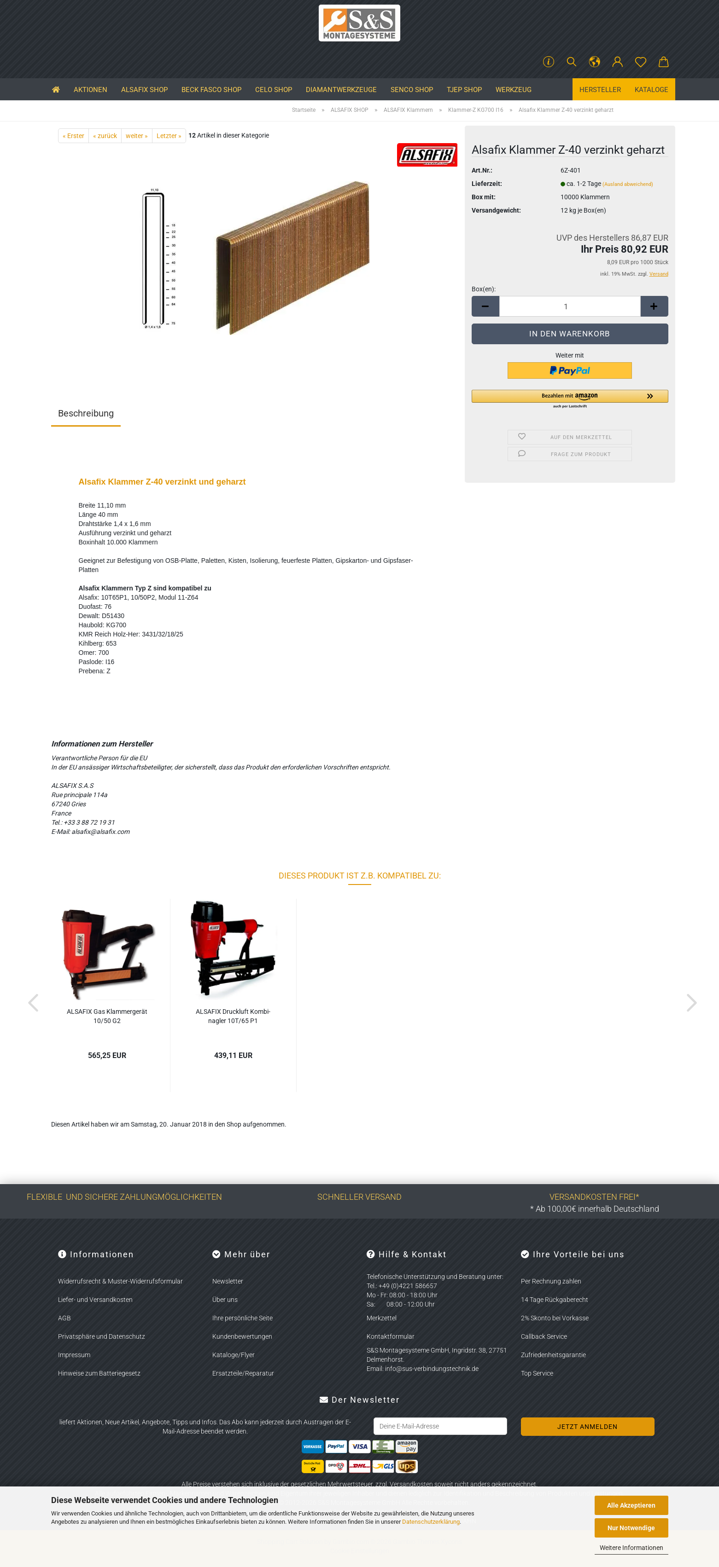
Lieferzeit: (487, 183)
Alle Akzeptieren (631, 1505)
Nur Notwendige (631, 1528)
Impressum (74, 1355)
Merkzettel (382, 1318)
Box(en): (484, 289)
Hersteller (600, 90)
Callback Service (544, 1336)
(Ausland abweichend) (627, 184)
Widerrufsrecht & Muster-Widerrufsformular (120, 1281)
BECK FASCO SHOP (211, 90)
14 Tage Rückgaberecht (554, 1299)
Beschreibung (86, 413)
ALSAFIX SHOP (144, 90)
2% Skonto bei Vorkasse (555, 1318)
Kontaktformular (391, 1336)
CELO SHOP (273, 90)
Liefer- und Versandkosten (95, 1299)
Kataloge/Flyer (233, 1355)
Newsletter (227, 1281)
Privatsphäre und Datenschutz (101, 1336)
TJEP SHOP (464, 90)
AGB (64, 1318)
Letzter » (169, 135)
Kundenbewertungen (242, 1336)
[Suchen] (571, 62)
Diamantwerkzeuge (341, 90)
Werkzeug (514, 90)
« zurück (105, 135)
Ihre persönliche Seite (242, 1318)
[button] (594, 62)
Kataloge (651, 90)
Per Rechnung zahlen (551, 1281)
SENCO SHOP (412, 90)
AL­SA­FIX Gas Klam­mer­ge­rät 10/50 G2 (107, 1016)
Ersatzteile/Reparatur (243, 1373)
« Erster (73, 135)
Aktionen (90, 90)
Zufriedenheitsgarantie (553, 1355)
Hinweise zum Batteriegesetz (99, 1373)
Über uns (225, 1299)
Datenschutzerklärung (431, 1521)
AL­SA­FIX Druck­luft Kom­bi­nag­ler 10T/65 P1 (233, 1016)
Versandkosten (411, 1484)
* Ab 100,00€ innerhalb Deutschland (594, 1209)
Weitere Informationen (631, 1547)
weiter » (137, 135)
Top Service (537, 1373)
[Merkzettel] (640, 62)
